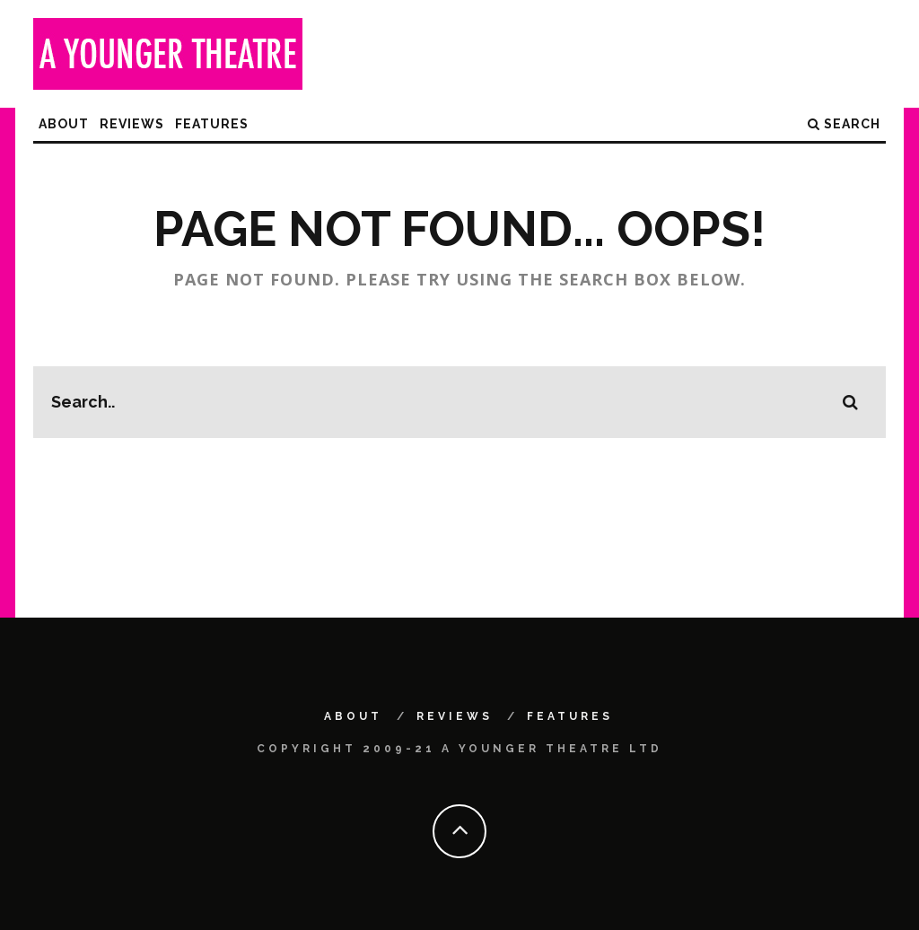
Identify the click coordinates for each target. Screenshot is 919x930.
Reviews (132, 124)
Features (212, 124)
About (64, 124)
